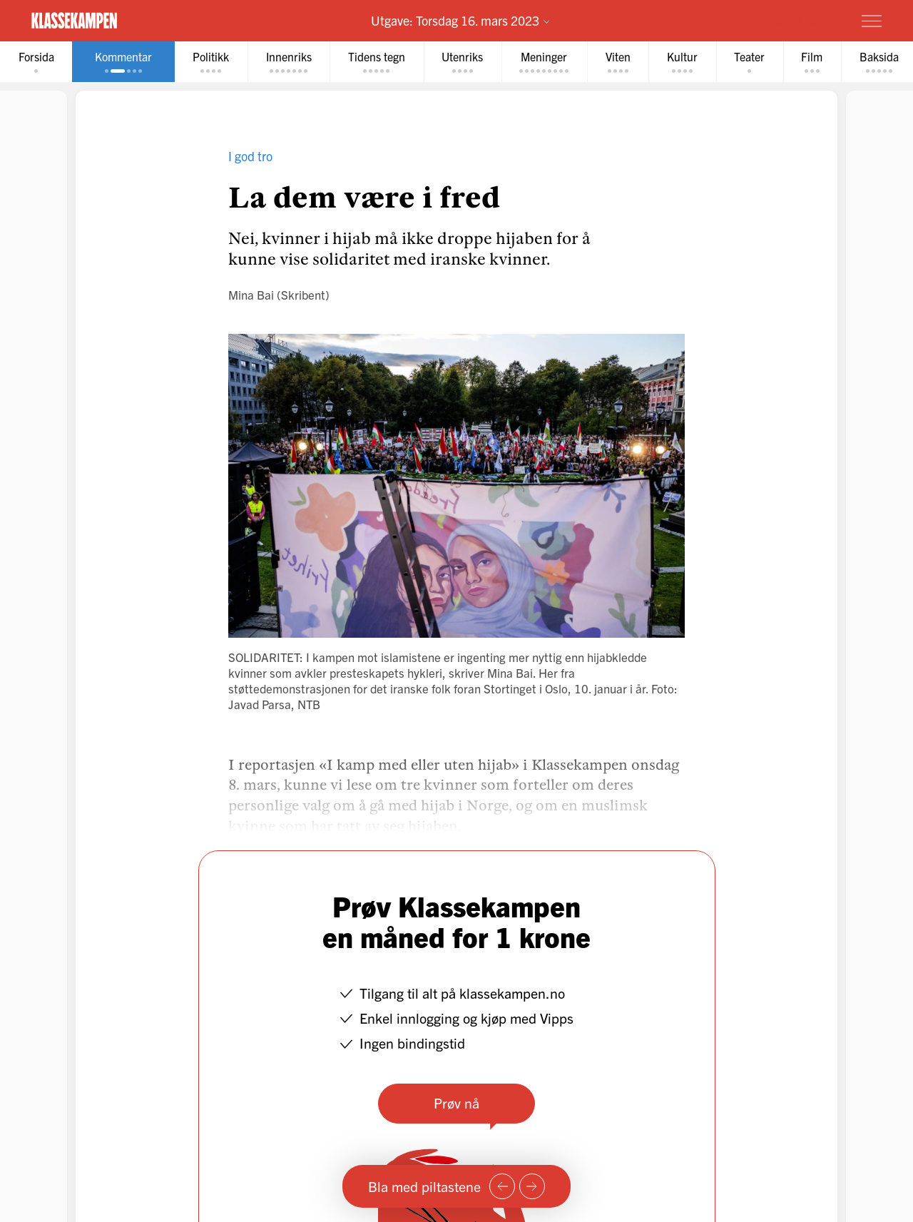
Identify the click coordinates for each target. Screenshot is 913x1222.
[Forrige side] (502, 1186)
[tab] (36, 61)
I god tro (250, 156)
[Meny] (872, 20)
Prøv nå (456, 1102)
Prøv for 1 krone (787, 20)
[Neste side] (532, 1186)
